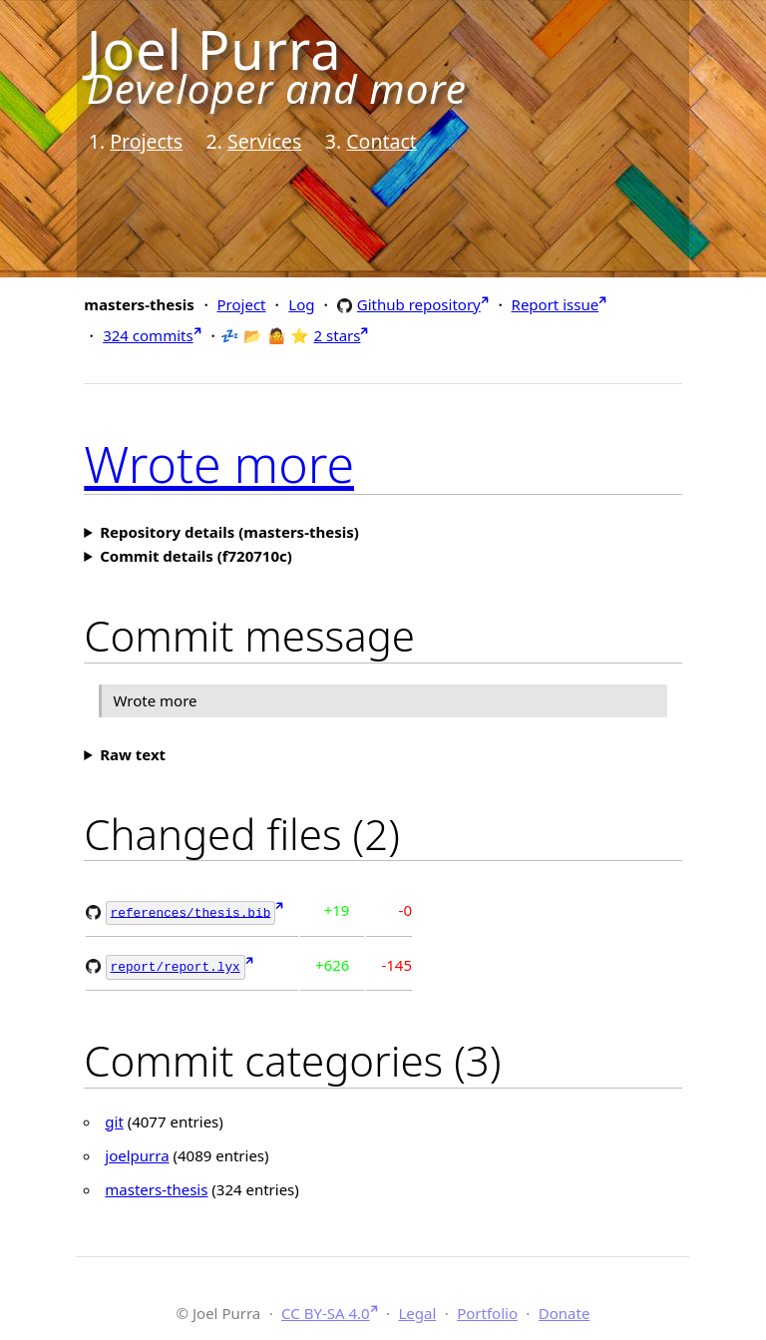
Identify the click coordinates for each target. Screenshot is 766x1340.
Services (264, 141)
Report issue (555, 304)
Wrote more (219, 464)
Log (301, 304)
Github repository (419, 303)
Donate (564, 1310)
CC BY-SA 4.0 (325, 1310)
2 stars (337, 335)
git (114, 1118)
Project (241, 304)
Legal (417, 1310)
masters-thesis (156, 1186)
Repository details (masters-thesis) (229, 532)
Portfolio (487, 1310)
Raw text (133, 754)
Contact (381, 141)
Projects (146, 141)
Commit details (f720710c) (196, 556)
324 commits (147, 335)
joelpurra (137, 1152)
